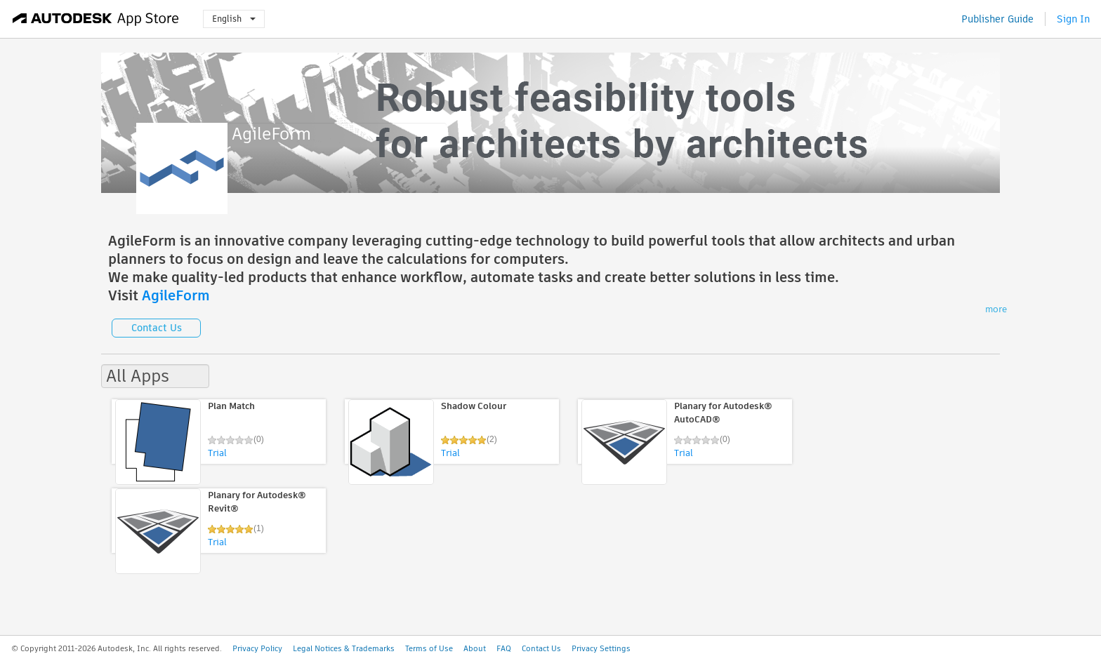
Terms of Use (429, 648)
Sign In (1073, 19)
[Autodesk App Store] (95, 18)
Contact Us (156, 328)
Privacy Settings (601, 648)
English (234, 19)
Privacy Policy (257, 648)
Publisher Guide (997, 19)
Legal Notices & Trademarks (344, 648)
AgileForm (176, 295)
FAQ (503, 648)
